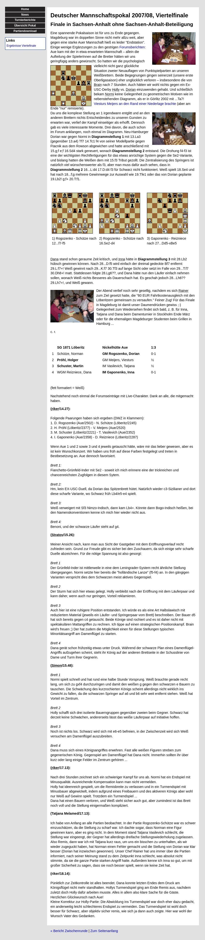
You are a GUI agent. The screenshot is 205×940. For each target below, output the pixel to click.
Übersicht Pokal (25, 25)
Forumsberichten (132, 47)
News (25, 14)
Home (25, 9)
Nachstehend (60, 396)
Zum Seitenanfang (104, 931)
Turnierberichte (25, 20)
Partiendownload (25, 31)
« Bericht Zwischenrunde (69, 931)
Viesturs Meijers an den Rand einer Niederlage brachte (135, 104)
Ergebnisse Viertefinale (21, 45)
